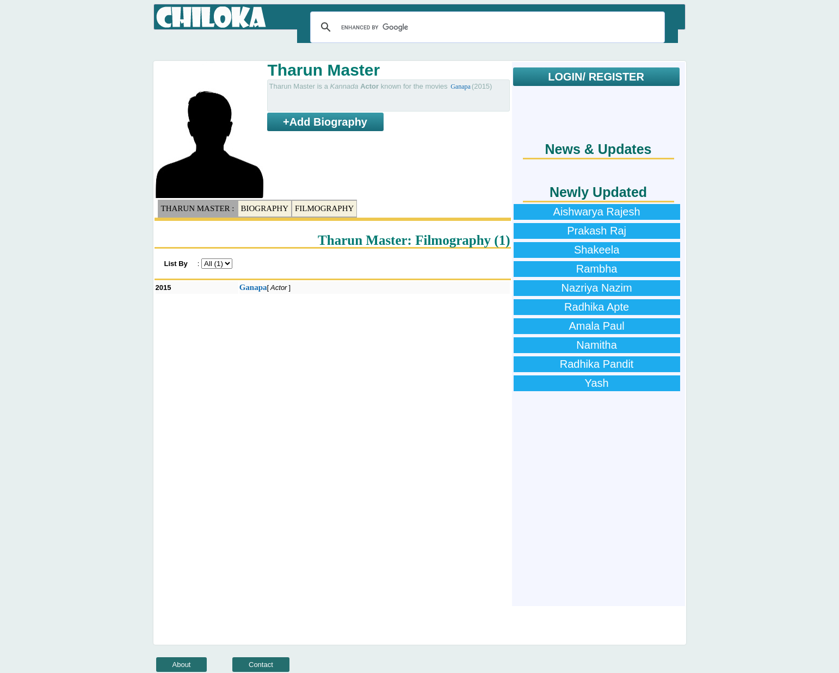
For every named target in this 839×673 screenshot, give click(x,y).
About (181, 664)
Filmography (324, 208)
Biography (265, 208)
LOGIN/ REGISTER (596, 77)
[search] (486, 27)
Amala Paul (596, 326)
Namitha (596, 345)
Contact (261, 664)
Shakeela (596, 250)
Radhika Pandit (597, 364)
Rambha (597, 269)
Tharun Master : (198, 208)
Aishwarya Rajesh (596, 212)
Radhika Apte (596, 307)
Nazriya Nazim (597, 288)
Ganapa (461, 86)
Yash (597, 383)
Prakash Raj (596, 231)
